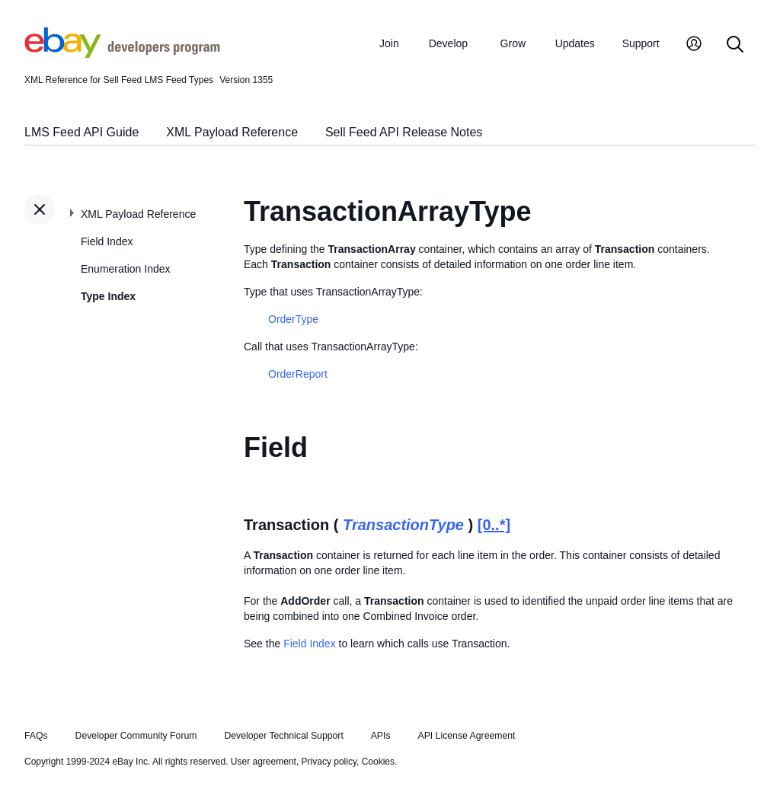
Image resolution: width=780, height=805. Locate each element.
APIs (381, 735)
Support (641, 43)
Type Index (108, 296)
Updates (575, 43)
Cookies (378, 761)
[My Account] (693, 45)
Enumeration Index (126, 269)
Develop (448, 43)
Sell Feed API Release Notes (403, 132)
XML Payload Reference (232, 132)
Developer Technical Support (283, 735)
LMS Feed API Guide (81, 132)
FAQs (36, 735)
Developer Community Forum (136, 735)
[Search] (735, 45)
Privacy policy (329, 761)
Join (389, 43)
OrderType (293, 319)
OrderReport (298, 374)
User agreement (263, 761)
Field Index (107, 241)
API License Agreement (466, 735)
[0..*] (494, 524)
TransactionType (403, 524)
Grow (513, 43)
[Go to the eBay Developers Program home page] (122, 54)
